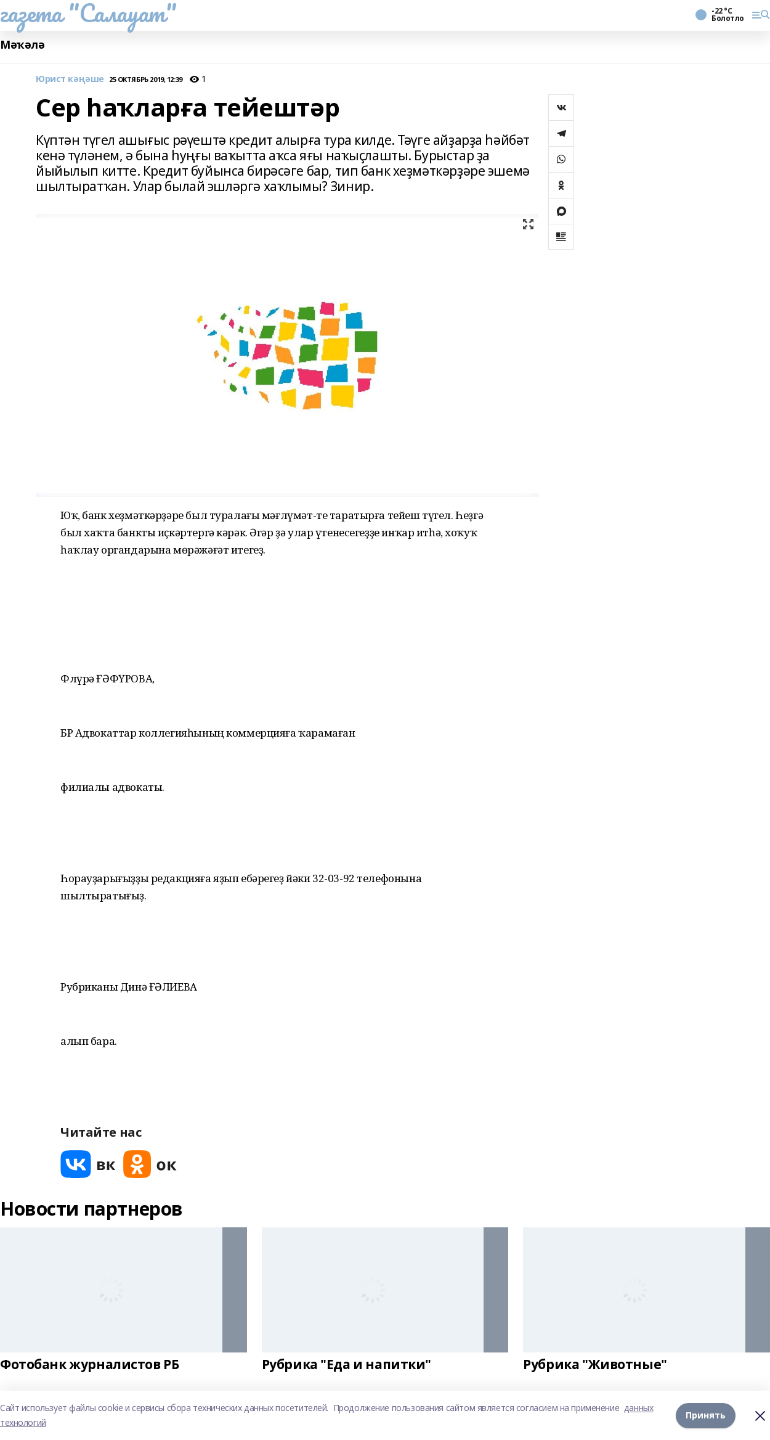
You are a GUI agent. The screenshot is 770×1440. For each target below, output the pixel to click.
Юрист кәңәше (70, 79)
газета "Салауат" (88, 13)
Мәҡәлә (22, 44)
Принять (706, 1415)
